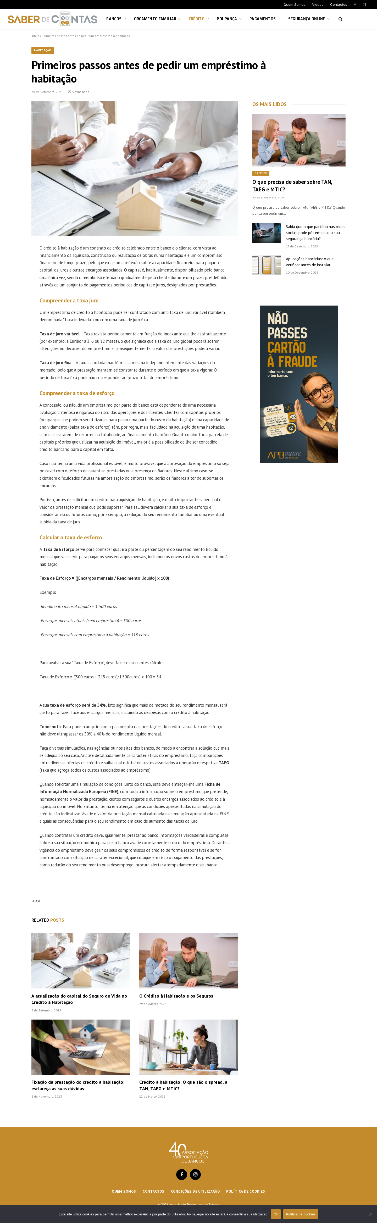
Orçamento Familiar (155, 18)
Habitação (42, 50)
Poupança (227, 18)
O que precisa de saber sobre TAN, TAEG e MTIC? (292, 185)
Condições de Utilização (195, 1191)
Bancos (113, 18)
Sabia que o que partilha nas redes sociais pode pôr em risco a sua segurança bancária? (315, 232)
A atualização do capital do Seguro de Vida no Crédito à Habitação (79, 999)
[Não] (370, 1214)
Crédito (196, 18)
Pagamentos (263, 18)
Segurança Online (306, 18)
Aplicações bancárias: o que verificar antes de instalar (310, 261)
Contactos (338, 4)
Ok (276, 1214)
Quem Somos (294, 4)
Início (35, 36)
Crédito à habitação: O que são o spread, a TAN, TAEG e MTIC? (183, 1085)
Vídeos (317, 4)
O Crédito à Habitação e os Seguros (176, 996)
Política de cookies (245, 1191)
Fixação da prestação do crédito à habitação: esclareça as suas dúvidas (77, 1085)
